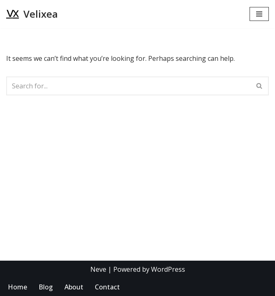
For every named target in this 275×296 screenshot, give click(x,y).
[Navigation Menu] (259, 14)
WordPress (168, 269)
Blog (46, 286)
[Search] (128, 85)
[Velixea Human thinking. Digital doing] (32, 14)
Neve (98, 269)
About (73, 286)
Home (17, 286)
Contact (107, 286)
